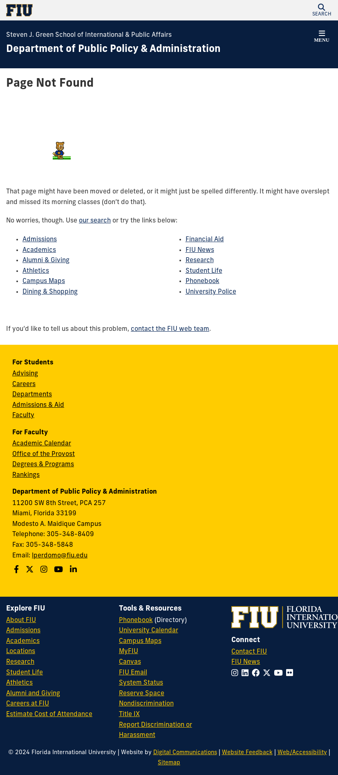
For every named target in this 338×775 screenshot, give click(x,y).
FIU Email (133, 672)
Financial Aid (205, 239)
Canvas (130, 662)
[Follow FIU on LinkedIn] (247, 673)
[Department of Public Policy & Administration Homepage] (113, 50)
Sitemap (169, 763)
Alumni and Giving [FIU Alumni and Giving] (33, 693)
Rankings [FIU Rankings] (26, 475)
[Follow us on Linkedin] (74, 570)
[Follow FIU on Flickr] (291, 673)
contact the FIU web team (170, 329)
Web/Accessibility (302, 753)
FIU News (200, 250)
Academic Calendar (41, 443)
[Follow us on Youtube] (59, 570)
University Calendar (148, 630)
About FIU (21, 620)
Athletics (35, 271)
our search (95, 221)
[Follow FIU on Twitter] (268, 673)
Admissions (39, 239)
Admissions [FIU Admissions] (23, 630)
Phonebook (202, 281)
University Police (211, 292)
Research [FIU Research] (20, 662)
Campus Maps (43, 281)
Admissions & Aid (38, 405)
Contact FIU (249, 652)
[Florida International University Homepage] (87, 10)
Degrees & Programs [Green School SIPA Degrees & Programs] (43, 464)
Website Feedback (247, 753)
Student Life (204, 271)
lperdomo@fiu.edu (59, 556)
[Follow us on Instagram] (45, 570)
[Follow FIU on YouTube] (280, 673)
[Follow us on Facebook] (17, 570)
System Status (141, 683)
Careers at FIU (27, 704)
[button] (321, 10)
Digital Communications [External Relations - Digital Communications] (185, 753)
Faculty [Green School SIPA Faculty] (23, 415)
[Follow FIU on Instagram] (236, 673)
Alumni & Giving (45, 260)
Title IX (129, 714)
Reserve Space (141, 693)
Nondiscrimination (146, 704)
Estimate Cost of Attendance (49, 714)
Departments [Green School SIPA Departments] (32, 394)
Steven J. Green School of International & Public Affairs (89, 35)
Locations (20, 651)
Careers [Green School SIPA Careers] (24, 384)
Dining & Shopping (50, 292)
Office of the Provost (43, 454)
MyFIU (128, 651)
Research (200, 260)
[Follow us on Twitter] (30, 570)
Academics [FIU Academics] (23, 641)
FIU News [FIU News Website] (245, 662)
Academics (39, 250)
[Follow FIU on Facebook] (257, 673)
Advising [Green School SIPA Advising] (25, 374)
